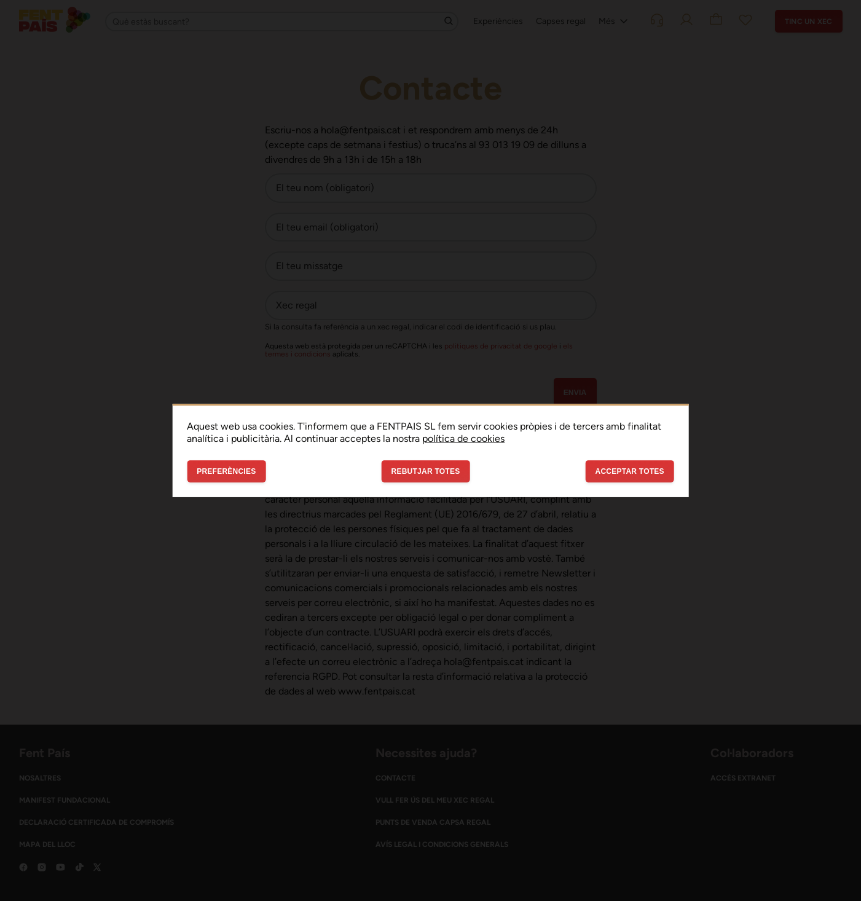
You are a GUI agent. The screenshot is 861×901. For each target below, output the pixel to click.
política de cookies (463, 438)
